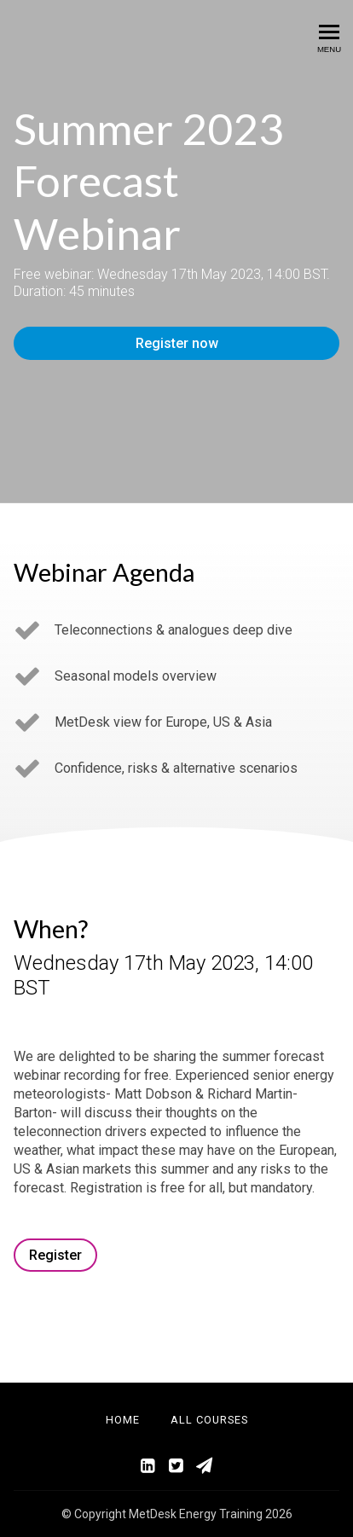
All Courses (209, 1419)
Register (55, 1255)
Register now (177, 343)
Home (123, 1419)
